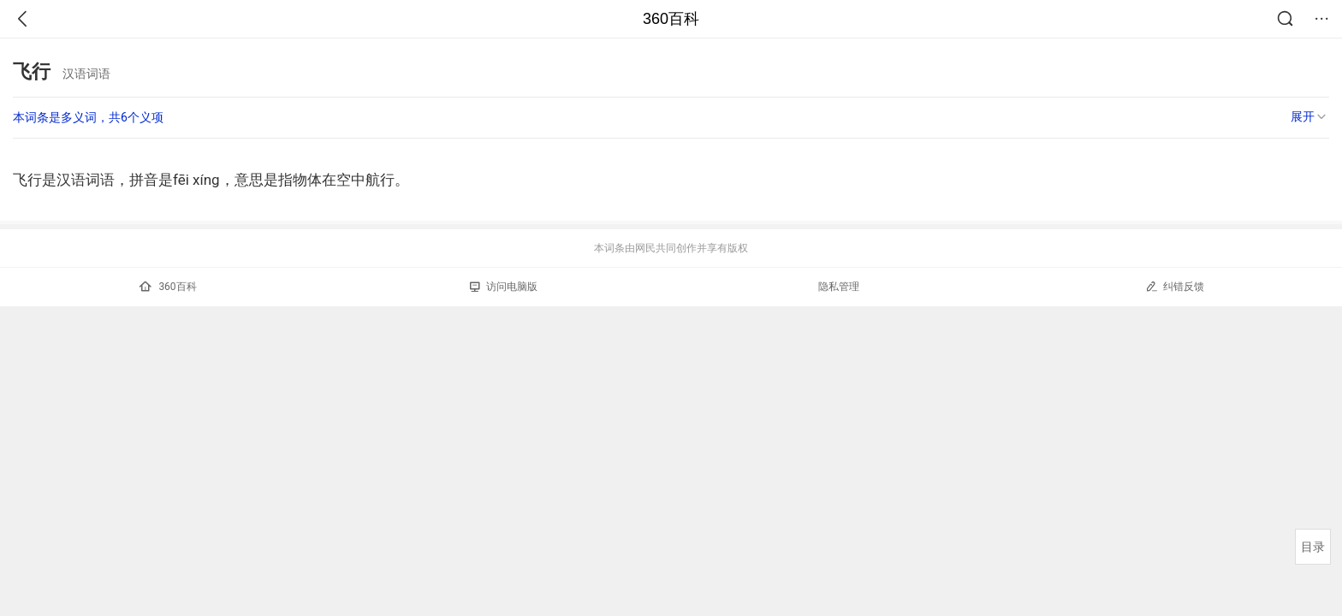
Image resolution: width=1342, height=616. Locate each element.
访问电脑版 (503, 287)
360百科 (671, 18)
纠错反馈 (1174, 286)
